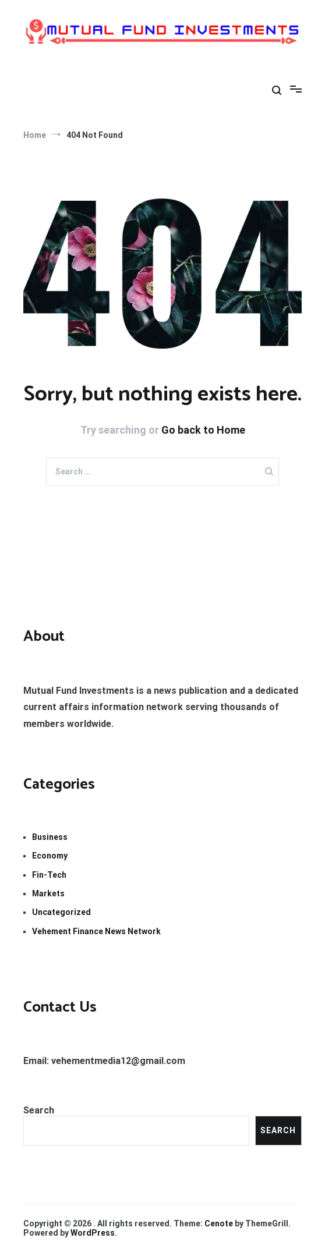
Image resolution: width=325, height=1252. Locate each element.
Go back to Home (203, 430)
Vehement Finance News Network (96, 931)
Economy (50, 855)
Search (38, 1110)
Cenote (218, 1223)
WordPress (92, 1232)
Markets (48, 893)
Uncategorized (61, 912)
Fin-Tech (49, 874)
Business (50, 837)
